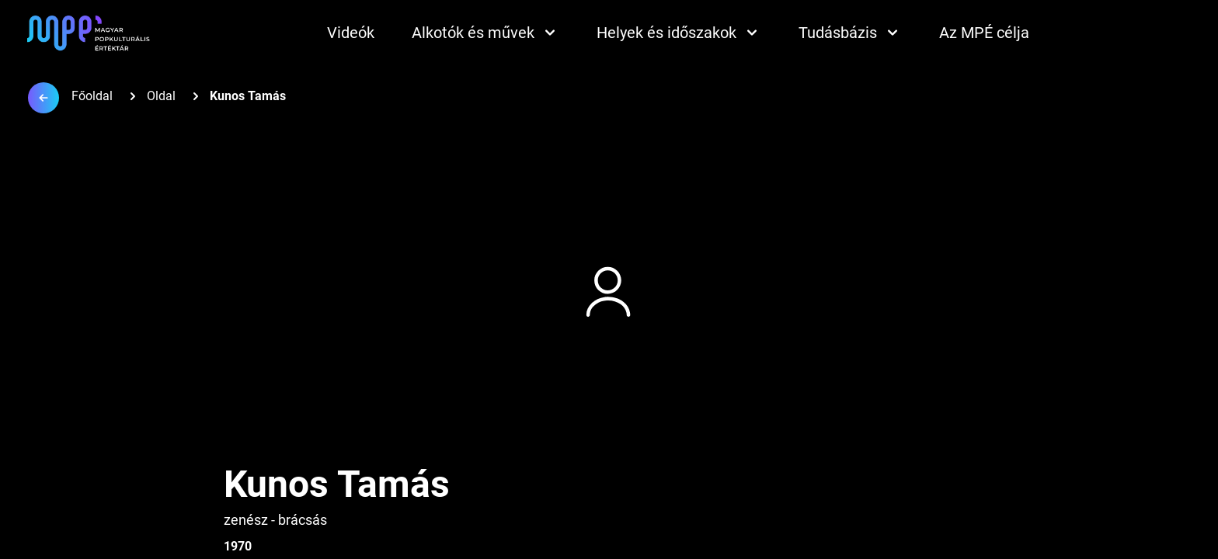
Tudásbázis (850, 32)
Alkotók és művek (485, 32)
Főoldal (92, 96)
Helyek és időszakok (679, 32)
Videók (350, 32)
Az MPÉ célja (984, 32)
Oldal (161, 96)
